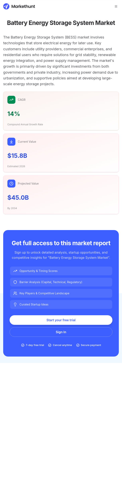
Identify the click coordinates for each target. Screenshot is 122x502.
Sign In (61, 332)
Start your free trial (61, 320)
